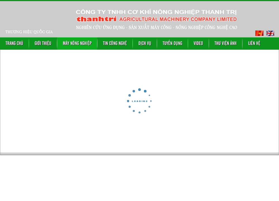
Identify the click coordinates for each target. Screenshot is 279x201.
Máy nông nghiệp (77, 43)
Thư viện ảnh (226, 43)
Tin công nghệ (115, 43)
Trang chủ (14, 43)
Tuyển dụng (172, 43)
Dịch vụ (144, 43)
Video (198, 43)
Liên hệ (254, 43)
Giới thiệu (43, 43)
